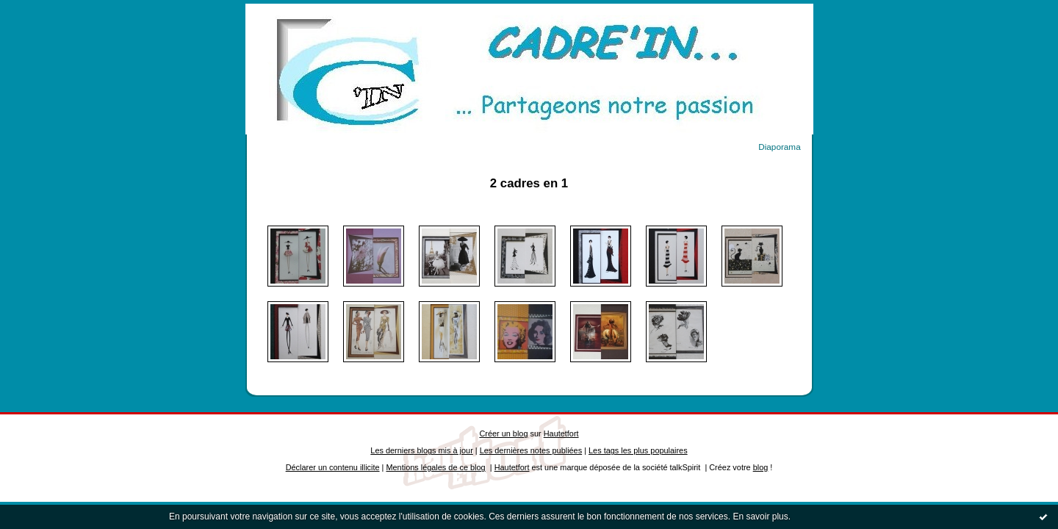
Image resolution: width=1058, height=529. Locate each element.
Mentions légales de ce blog (435, 467)
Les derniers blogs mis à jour (421, 450)
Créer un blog (503, 433)
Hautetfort (561, 433)
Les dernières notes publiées (531, 450)
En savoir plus (760, 516)
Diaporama (779, 146)
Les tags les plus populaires (638, 450)
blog (761, 467)
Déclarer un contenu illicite (333, 467)
